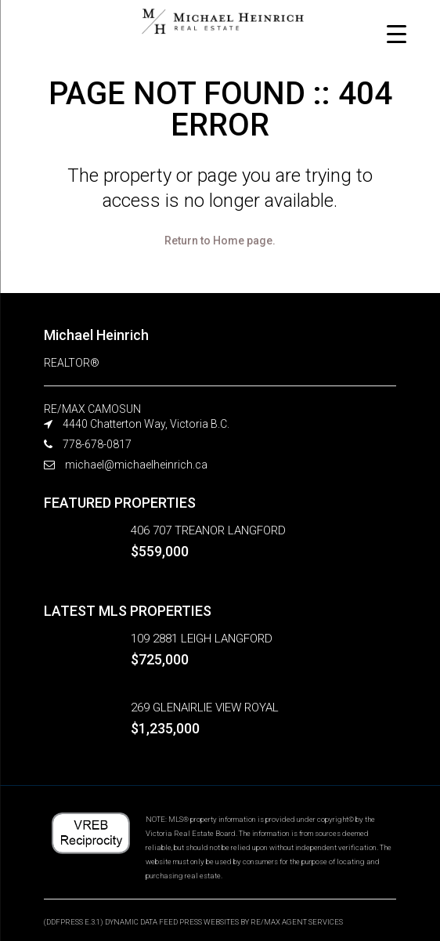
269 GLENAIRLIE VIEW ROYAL (205, 707)
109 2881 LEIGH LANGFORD (201, 639)
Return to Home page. (220, 240)
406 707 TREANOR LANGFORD (208, 530)
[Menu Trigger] (396, 33)
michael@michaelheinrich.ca (136, 464)
